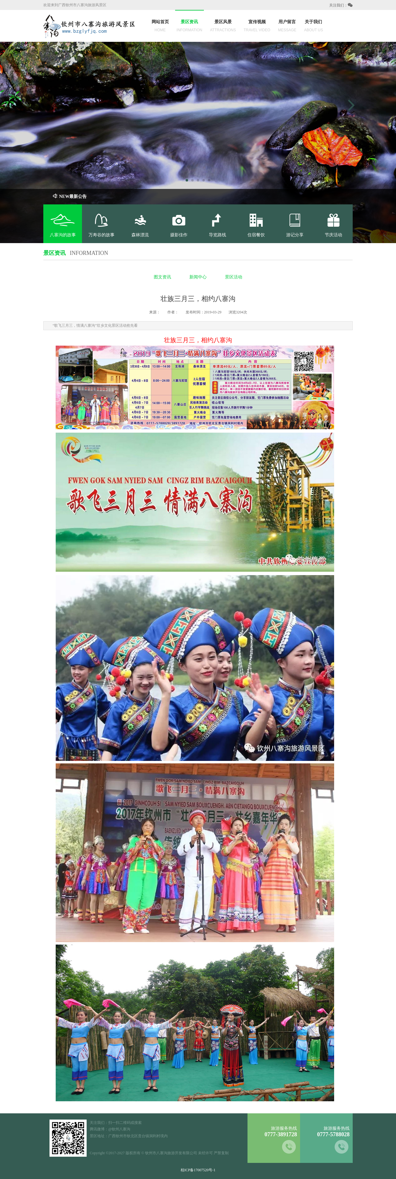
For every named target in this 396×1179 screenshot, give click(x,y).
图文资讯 (162, 277)
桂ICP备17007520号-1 (198, 1170)
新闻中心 (198, 277)
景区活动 (233, 277)
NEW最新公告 (70, 196)
